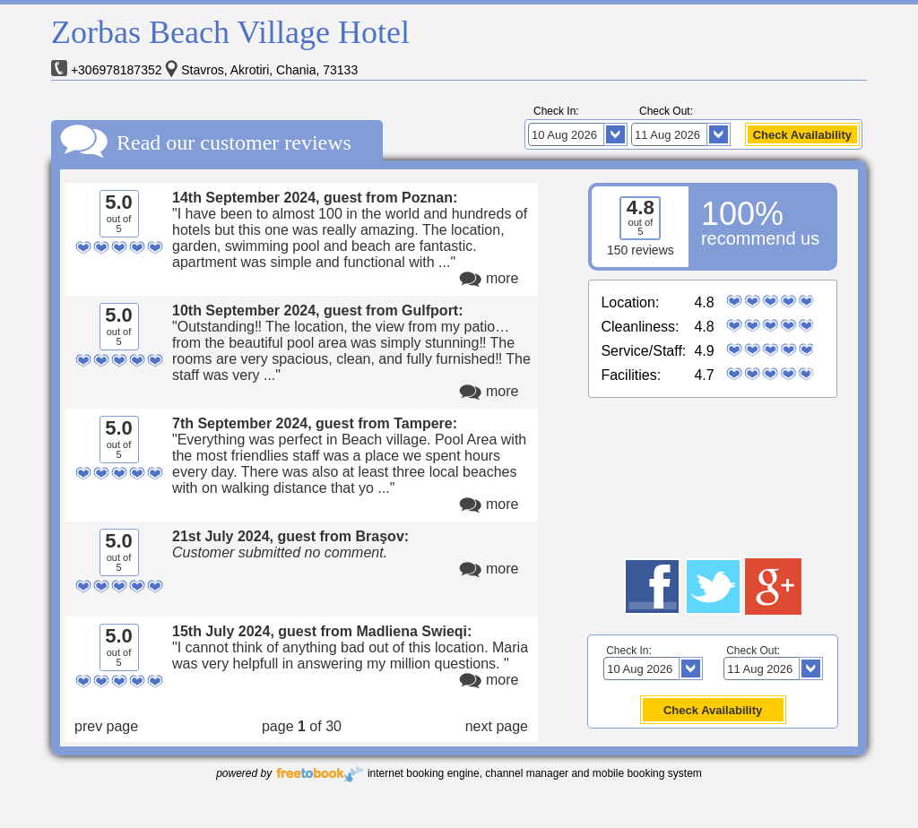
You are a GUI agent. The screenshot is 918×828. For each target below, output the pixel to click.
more (502, 278)
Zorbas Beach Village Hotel (230, 32)
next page (496, 726)
